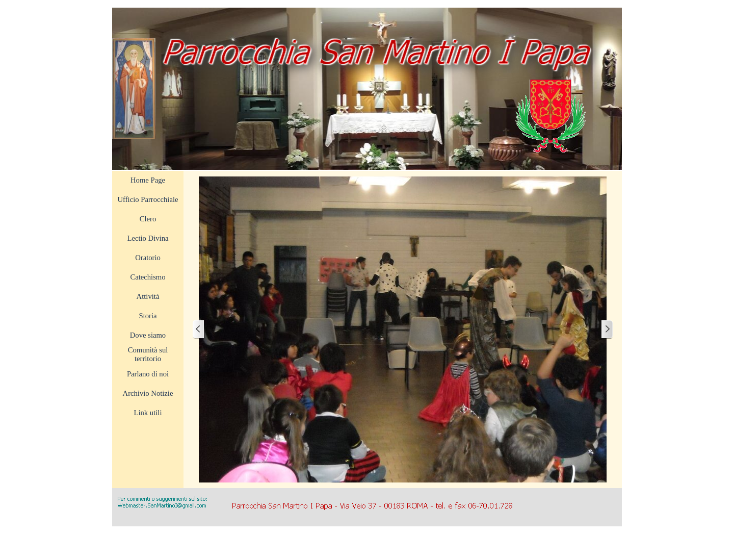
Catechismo (147, 277)
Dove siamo (148, 335)
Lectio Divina (148, 238)
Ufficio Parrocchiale (148, 199)
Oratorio (148, 257)
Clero (148, 219)
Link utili (148, 413)
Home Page (147, 180)
